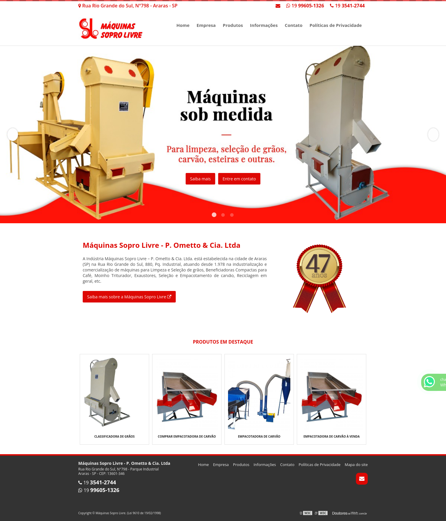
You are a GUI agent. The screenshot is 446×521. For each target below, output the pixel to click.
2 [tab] (223, 216)
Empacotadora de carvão (259, 436)
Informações (264, 25)
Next (433, 134)
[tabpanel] (223, 134)
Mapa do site (356, 464)
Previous (12, 134)
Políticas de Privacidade (336, 25)
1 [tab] (214, 216)
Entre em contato (239, 179)
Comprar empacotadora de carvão (187, 436)
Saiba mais (200, 179)
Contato (293, 25)
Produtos (233, 25)
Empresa (206, 25)
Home (182, 25)
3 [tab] (232, 216)
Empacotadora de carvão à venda (331, 436)
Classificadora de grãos (114, 436)
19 (347, 5)
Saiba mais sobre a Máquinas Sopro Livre (129, 297)
